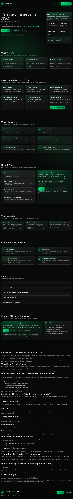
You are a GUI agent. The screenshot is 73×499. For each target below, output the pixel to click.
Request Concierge (66, 3)
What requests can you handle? (36, 283)
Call (24, 30)
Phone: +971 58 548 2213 (24, 330)
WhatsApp (15, 30)
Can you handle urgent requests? (36, 302)
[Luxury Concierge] (9, 4)
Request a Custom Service (57, 107)
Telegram (5, 30)
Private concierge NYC (16, 461)
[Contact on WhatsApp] (58, 3)
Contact (38, 4)
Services (32, 4)
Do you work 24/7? (36, 287)
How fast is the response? (36, 297)
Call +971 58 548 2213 (59, 189)
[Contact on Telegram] (54, 3)
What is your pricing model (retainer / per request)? (36, 292)
